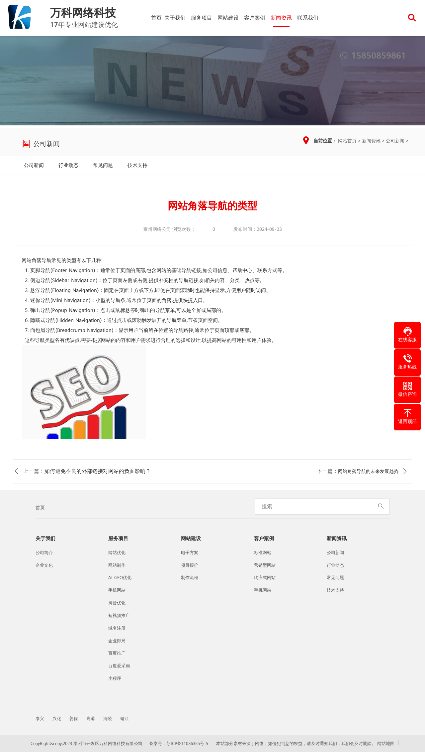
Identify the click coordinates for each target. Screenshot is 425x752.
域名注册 (117, 628)
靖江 (124, 718)
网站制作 (117, 565)
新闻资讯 (281, 18)
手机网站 (117, 590)
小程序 (114, 678)
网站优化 (117, 552)
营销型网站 (265, 565)
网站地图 (385, 743)
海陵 (107, 718)
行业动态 (68, 165)
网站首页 (347, 140)
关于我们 (175, 18)
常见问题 (103, 165)
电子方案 (189, 552)
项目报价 (189, 565)
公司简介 (44, 552)
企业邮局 (117, 640)
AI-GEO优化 (119, 577)
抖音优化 (117, 602)
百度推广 (117, 653)
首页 (156, 18)
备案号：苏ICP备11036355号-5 (178, 743)
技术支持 (137, 165)
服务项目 (201, 18)
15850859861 (373, 55)
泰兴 (40, 718)
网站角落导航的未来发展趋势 (368, 471)
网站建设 (228, 18)
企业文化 (44, 565)
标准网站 (262, 552)
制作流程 (189, 577)
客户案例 (254, 18)
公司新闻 (395, 140)
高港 (90, 718)
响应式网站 (265, 577)
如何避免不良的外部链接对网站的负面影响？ (97, 471)
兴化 (56, 718)
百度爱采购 (119, 665)
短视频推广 (119, 615)
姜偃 (73, 718)
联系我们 (307, 18)
